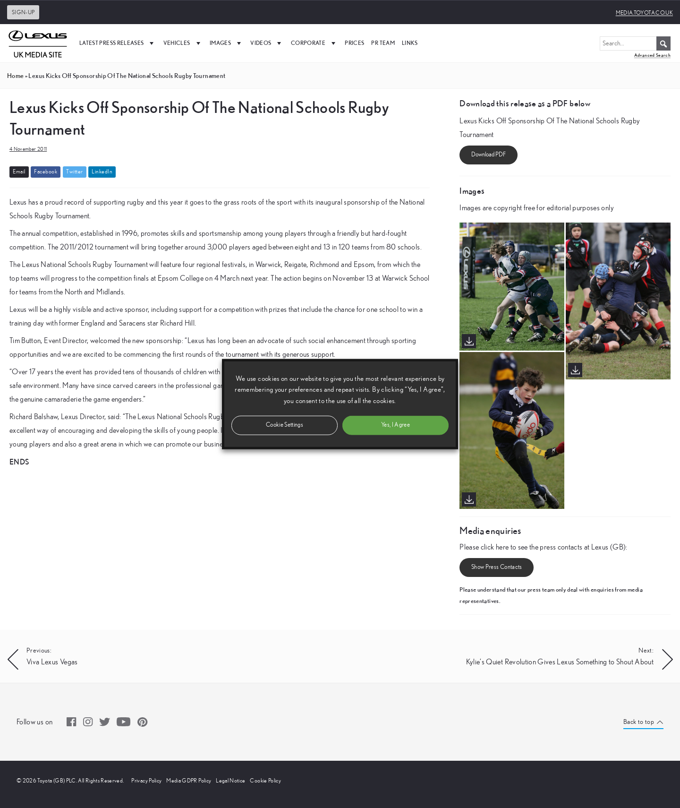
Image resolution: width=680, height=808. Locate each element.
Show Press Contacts (496, 567)
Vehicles (183, 43)
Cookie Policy (265, 780)
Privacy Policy (146, 780)
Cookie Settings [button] (284, 424)
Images (226, 43)
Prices (354, 43)
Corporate (314, 43)
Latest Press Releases (117, 43)
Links (410, 43)
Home (15, 75)
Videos (266, 43)
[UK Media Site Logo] (38, 43)
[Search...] (635, 43)
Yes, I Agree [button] (395, 424)
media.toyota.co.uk (644, 13)
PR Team (382, 43)
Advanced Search (652, 55)
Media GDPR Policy (188, 780)
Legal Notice (230, 780)
